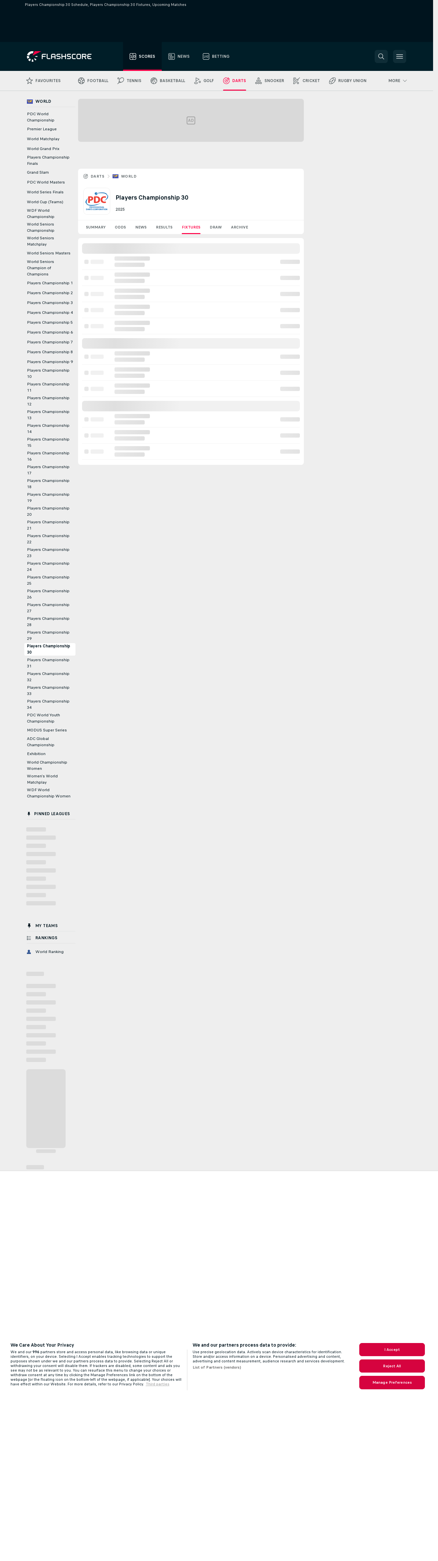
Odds (120, 227)
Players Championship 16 (48, 456)
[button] (381, 56)
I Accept (392, 1349)
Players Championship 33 (48, 690)
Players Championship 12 (48, 401)
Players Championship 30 (48, 649)
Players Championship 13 (48, 415)
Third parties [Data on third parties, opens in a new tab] (157, 1384)
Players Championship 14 (48, 428)
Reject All (392, 1366)
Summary (96, 227)
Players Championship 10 (48, 373)
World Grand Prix (43, 148)
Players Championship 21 (48, 525)
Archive (239, 227)
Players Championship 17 (48, 470)
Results (164, 227)
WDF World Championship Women (49, 793)
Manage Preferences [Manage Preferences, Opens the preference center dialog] (392, 1382)
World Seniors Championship (40, 227)
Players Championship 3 (50, 302)
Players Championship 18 (48, 483)
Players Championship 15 (48, 442)
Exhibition (36, 753)
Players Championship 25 (48, 580)
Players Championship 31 (48, 663)
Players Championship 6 (50, 332)
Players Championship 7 (50, 342)
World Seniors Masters (49, 253)
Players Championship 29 (48, 635)
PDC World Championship (40, 117)
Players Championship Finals (48, 160)
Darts (97, 176)
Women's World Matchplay (42, 779)
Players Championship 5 (50, 322)
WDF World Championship (40, 213)
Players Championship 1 (50, 283)
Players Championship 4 (50, 312)
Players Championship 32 (48, 677)
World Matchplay (43, 138)
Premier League (42, 129)
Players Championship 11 (48, 387)
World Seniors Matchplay (40, 241)
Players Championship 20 (48, 511)
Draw (216, 227)
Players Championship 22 (48, 539)
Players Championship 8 (50, 352)
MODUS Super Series (47, 730)
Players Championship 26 (48, 594)
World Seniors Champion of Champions (40, 268)
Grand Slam (38, 172)
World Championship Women (47, 765)
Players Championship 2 (50, 292)
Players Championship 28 (48, 621)
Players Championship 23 (48, 552)
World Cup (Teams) (45, 202)
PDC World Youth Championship (43, 718)
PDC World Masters (46, 182)
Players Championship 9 (50, 361)
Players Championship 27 (48, 608)
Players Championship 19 (48, 497)
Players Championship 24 (48, 566)
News (141, 227)
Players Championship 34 (48, 704)
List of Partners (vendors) (217, 1367)
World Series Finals (45, 192)
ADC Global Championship (40, 742)
